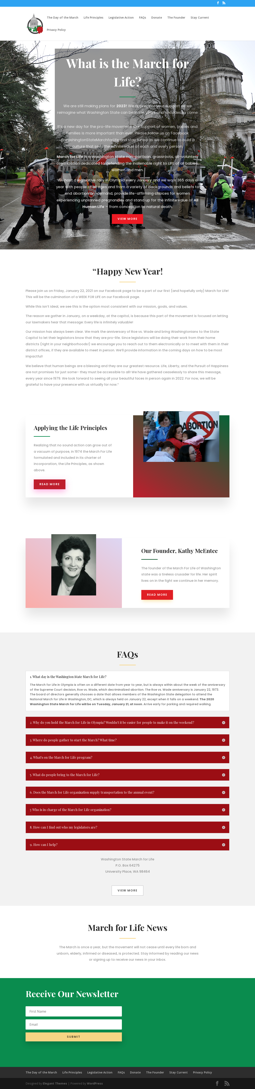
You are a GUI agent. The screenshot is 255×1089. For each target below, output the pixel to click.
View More (127, 219)
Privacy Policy (56, 30)
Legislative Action (121, 17)
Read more (49, 484)
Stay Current (200, 17)
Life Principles (93, 17)
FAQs (142, 17)
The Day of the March (62, 17)
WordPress (95, 1083)
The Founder (176, 17)
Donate (156, 17)
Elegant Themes (55, 1083)
